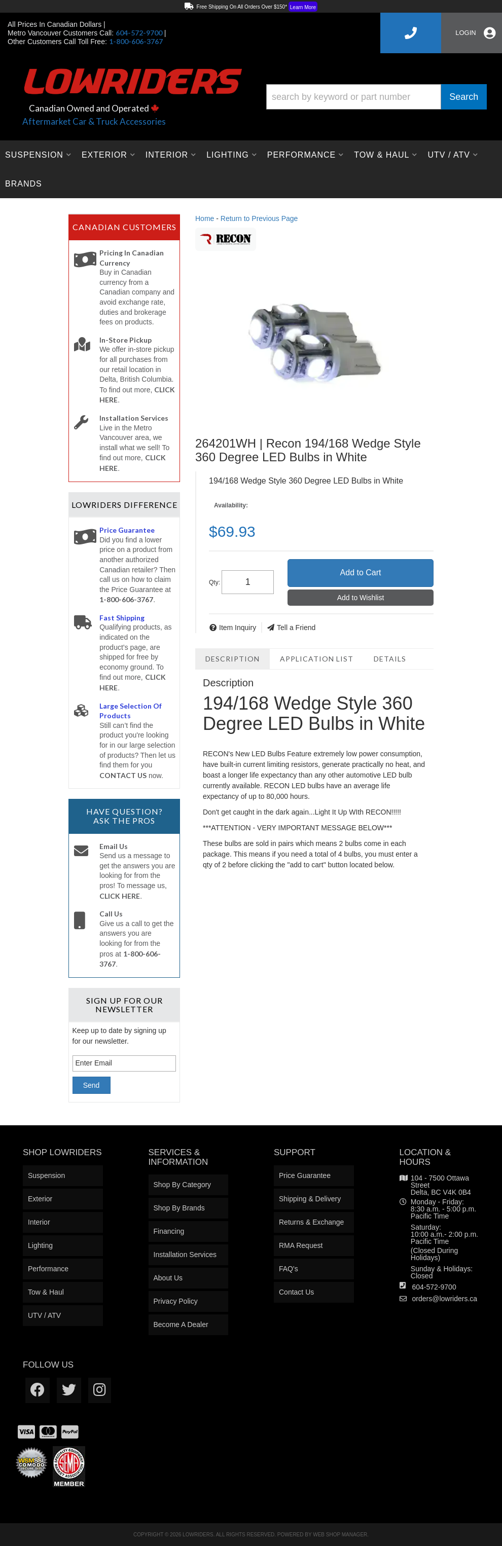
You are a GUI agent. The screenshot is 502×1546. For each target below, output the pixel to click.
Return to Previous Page (259, 218)
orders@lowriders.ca (445, 1298)
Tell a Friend (296, 627)
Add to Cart (360, 572)
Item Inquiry (237, 627)
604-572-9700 (434, 1287)
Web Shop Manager (340, 1534)
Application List (316, 658)
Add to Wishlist (360, 598)
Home (204, 218)
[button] (376, 96)
